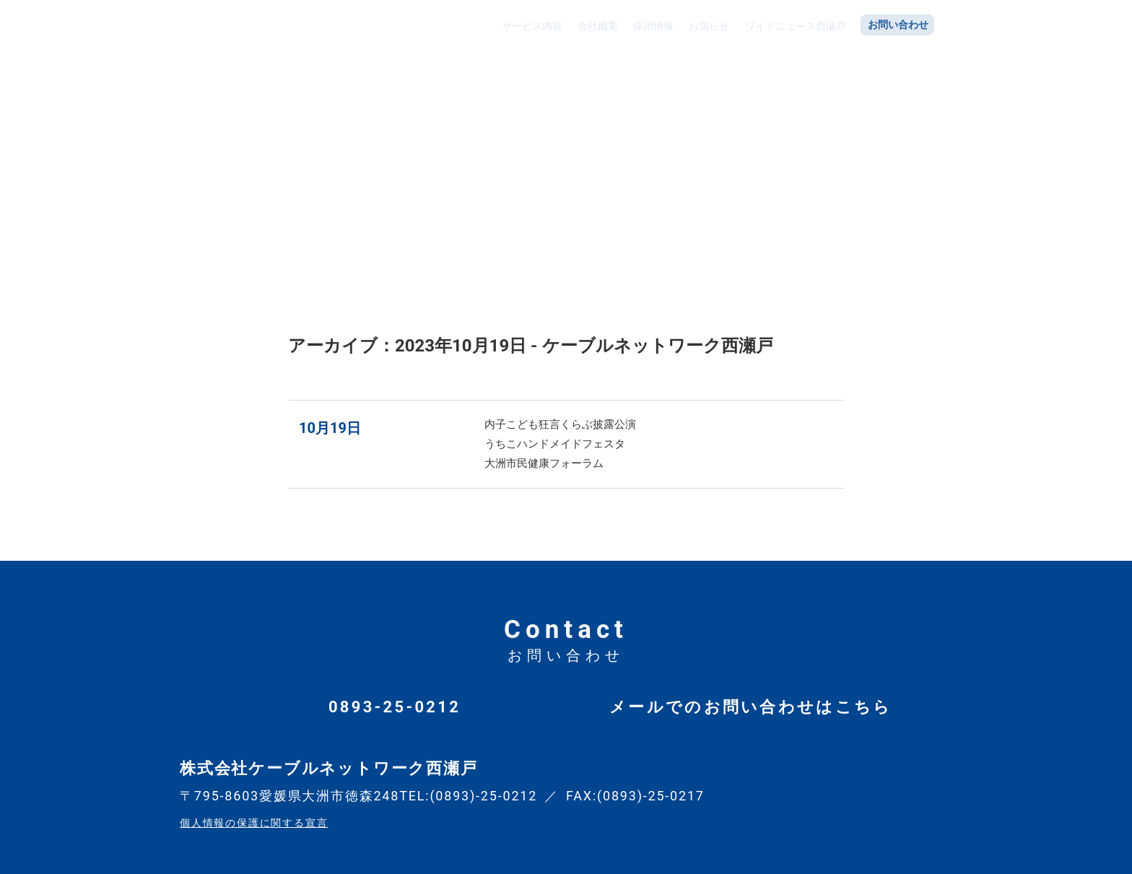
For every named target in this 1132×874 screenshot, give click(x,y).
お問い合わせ (898, 24)
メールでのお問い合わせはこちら (750, 707)
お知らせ (707, 24)
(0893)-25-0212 (483, 795)
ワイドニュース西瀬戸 (794, 24)
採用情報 (652, 24)
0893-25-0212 (394, 707)
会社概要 (596, 24)
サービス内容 (530, 24)
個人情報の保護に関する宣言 (254, 823)
